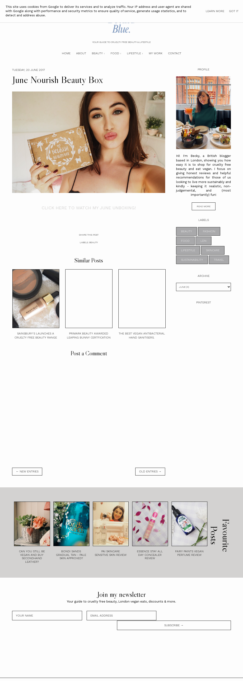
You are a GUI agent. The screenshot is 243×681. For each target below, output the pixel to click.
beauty (93, 242)
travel (219, 259)
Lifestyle (134, 53)
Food (115, 53)
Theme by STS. (137, 674)
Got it (233, 11)
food (185, 240)
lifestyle (188, 250)
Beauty (97, 53)
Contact (174, 53)
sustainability (192, 259)
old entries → (150, 471)
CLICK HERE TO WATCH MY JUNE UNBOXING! (89, 207)
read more (203, 206)
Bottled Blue (106, 674)
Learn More (215, 11)
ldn (203, 240)
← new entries (27, 471)
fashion (209, 231)
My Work (155, 53)
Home (66, 53)
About (81, 53)
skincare (213, 250)
